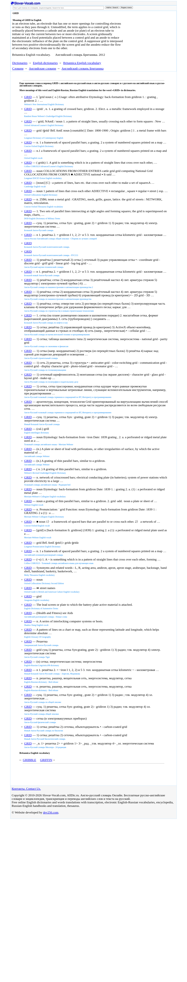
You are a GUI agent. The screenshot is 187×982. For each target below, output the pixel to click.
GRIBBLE (29, 760)
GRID (28, 97)
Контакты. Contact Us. (26, 788)
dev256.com (50, 812)
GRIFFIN (46, 760)
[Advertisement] (146, 33)
